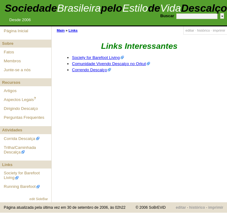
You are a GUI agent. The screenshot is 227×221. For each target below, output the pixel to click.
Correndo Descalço (89, 70)
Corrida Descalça (19, 138)
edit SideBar (38, 199)
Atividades (12, 130)
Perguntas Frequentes (24, 117)
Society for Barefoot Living (96, 57)
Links (7, 164)
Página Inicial (16, 31)
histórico (203, 30)
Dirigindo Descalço (21, 108)
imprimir (219, 30)
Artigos (10, 90)
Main (61, 30)
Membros (12, 61)
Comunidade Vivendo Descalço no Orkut (109, 63)
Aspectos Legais (19, 99)
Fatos (9, 52)
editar (190, 30)
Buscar (167, 16)
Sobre (8, 43)
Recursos (11, 82)
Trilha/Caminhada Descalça (20, 149)
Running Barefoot (20, 186)
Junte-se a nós (17, 70)
